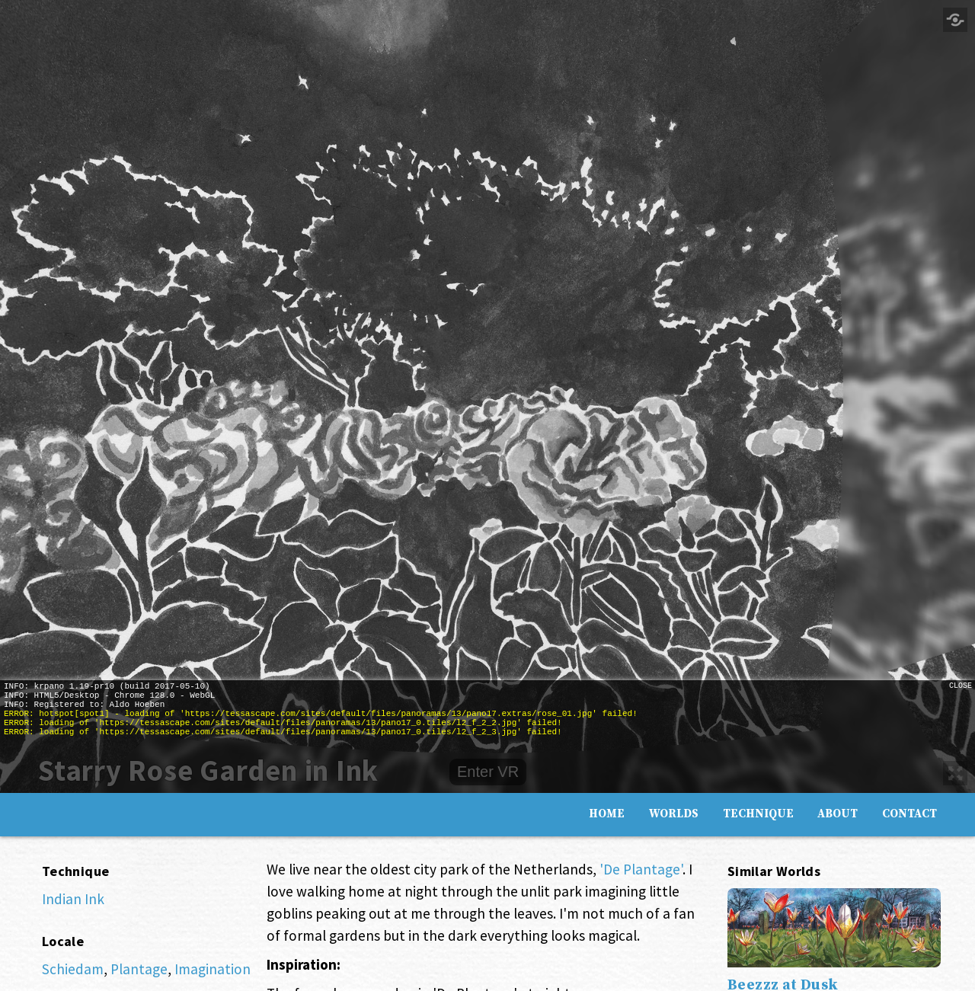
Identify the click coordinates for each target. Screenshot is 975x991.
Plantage (139, 969)
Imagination (212, 969)
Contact (909, 813)
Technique (758, 813)
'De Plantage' (640, 869)
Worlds (673, 813)
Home (607, 813)
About (837, 813)
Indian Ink (73, 899)
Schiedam (73, 969)
